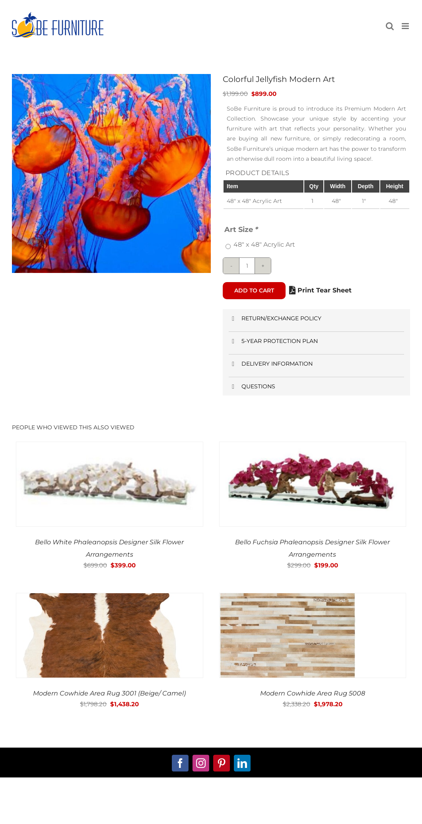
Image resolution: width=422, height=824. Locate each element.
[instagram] (201, 763)
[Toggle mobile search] (390, 26)
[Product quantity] (247, 266)
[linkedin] (242, 763)
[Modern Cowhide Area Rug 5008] (288, 598)
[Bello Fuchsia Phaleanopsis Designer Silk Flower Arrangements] (313, 447)
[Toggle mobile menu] (406, 26)
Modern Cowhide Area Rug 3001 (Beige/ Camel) (109, 693)
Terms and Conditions (262, 810)
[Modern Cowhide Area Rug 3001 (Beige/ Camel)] (107, 598)
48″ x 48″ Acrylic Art (264, 244)
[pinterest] (221, 763)
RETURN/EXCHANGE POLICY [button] (275, 318)
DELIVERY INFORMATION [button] (271, 364)
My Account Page (159, 810)
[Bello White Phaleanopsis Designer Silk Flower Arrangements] (109, 447)
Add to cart (254, 290)
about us (56, 810)
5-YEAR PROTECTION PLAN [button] (273, 341)
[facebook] (180, 763)
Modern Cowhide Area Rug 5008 (312, 693)
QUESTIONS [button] (252, 386)
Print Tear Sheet (320, 290)
